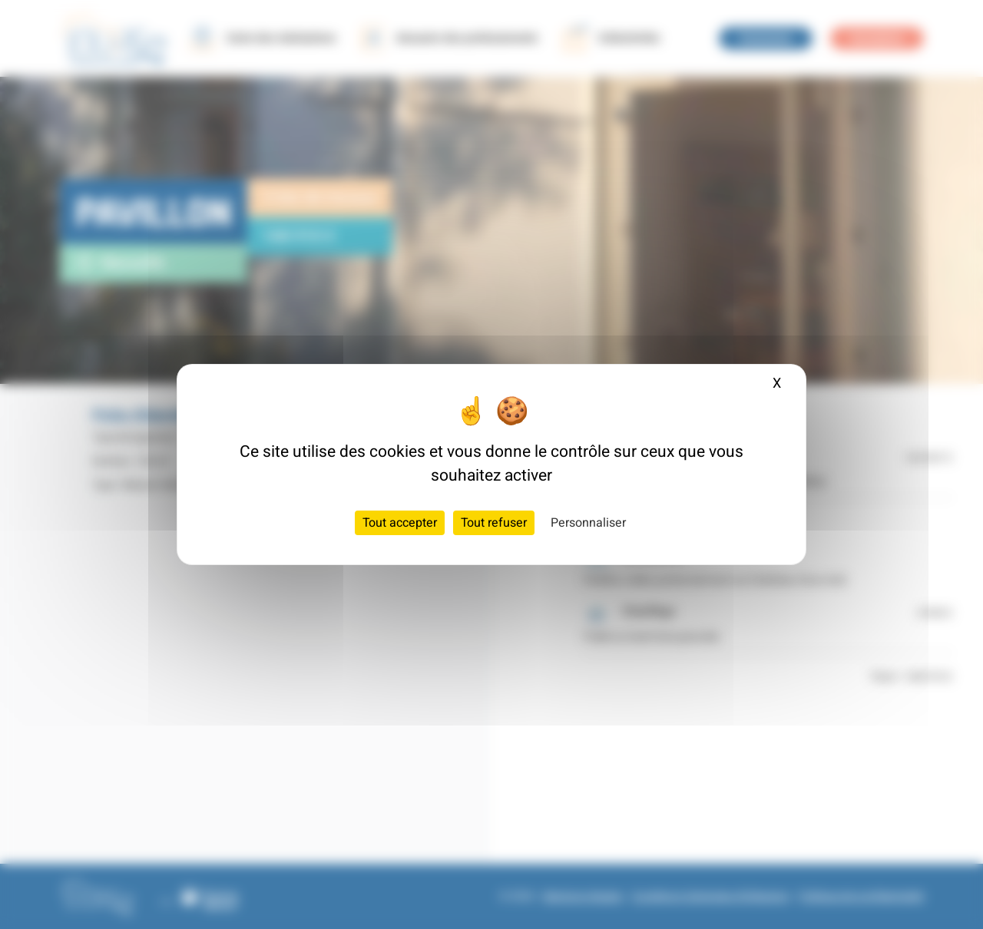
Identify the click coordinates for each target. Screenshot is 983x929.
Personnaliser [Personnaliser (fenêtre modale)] (588, 523)
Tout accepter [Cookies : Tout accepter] (399, 523)
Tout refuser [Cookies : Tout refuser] (494, 523)
